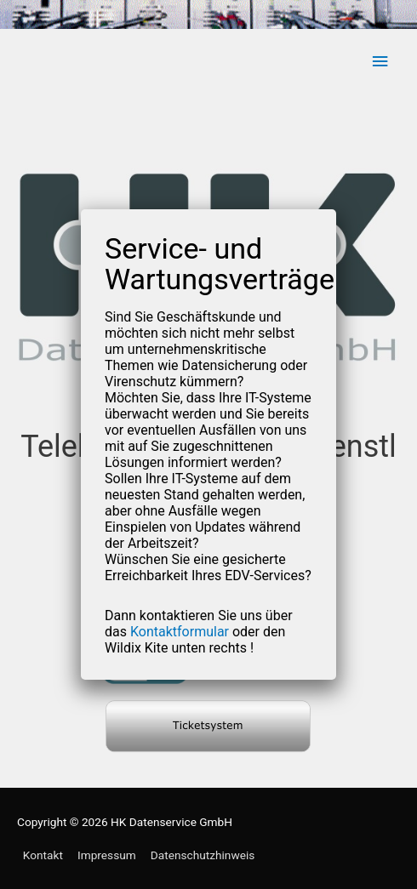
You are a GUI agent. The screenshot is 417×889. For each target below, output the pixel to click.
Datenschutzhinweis (203, 855)
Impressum (106, 855)
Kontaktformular (179, 632)
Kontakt (43, 855)
